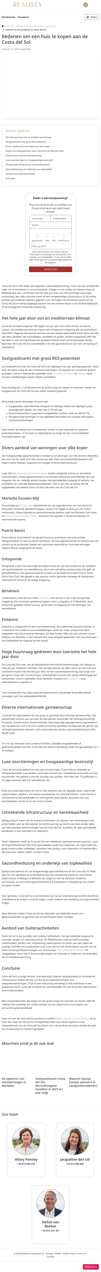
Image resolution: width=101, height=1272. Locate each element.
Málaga (82, 373)
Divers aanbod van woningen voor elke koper (28, 146)
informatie (19, 26)
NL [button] (85, 4)
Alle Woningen (8, 17)
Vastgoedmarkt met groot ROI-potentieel (26, 141)
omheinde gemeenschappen (32, 473)
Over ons (81, 1253)
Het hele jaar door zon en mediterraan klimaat (28, 137)
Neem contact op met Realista (72, 1018)
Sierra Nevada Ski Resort (70, 950)
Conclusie (10, 178)
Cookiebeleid (46, 257)
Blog (31, 26)
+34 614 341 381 (50, 1230)
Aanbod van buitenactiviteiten (20, 173)
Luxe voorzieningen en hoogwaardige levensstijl (29, 160)
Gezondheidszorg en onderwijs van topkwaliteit (29, 169)
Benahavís (44, 598)
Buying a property (46, 26)
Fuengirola (73, 678)
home (6, 26)
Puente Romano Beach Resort (21, 516)
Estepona (69, 373)
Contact (50, 1256)
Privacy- (33, 257)
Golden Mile (25, 505)
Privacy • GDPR (53, 1253)
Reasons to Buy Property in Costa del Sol (26, 29)
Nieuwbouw (23, 17)
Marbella (58, 373)
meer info (91, 1266)
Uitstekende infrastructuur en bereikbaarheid (28, 164)
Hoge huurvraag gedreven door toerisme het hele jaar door (35, 150)
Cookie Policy (69, 1253)
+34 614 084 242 (26, 1163)
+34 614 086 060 (75, 1163)
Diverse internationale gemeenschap (24, 155)
